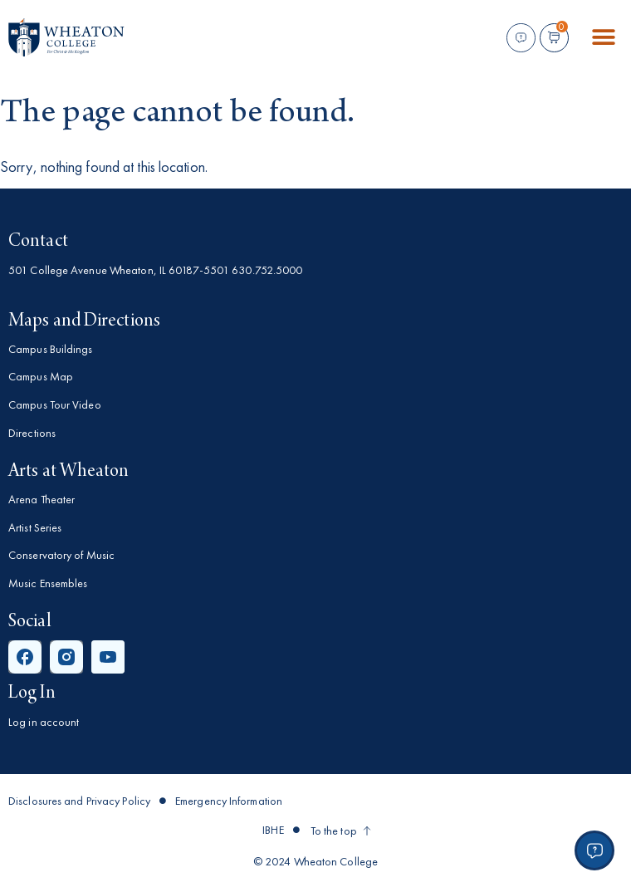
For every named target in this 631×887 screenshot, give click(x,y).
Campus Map (40, 376)
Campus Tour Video (54, 404)
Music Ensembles (48, 583)
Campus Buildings (50, 348)
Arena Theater (41, 499)
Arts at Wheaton (69, 472)
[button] (604, 37)
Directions (32, 432)
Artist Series (34, 527)
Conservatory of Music (61, 554)
